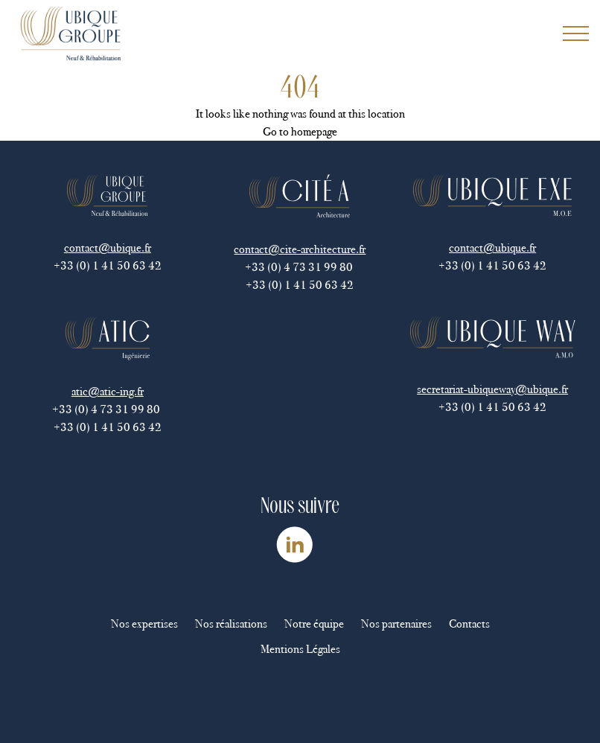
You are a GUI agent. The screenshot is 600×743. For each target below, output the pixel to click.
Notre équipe (314, 623)
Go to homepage (300, 131)
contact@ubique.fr (107, 247)
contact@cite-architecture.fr (300, 249)
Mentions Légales (300, 649)
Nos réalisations (231, 623)
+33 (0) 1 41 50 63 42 (108, 265)
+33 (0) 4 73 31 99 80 (300, 267)
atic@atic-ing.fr (107, 391)
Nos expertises (144, 623)
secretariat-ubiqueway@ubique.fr (492, 389)
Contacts (469, 623)
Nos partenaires (396, 623)
